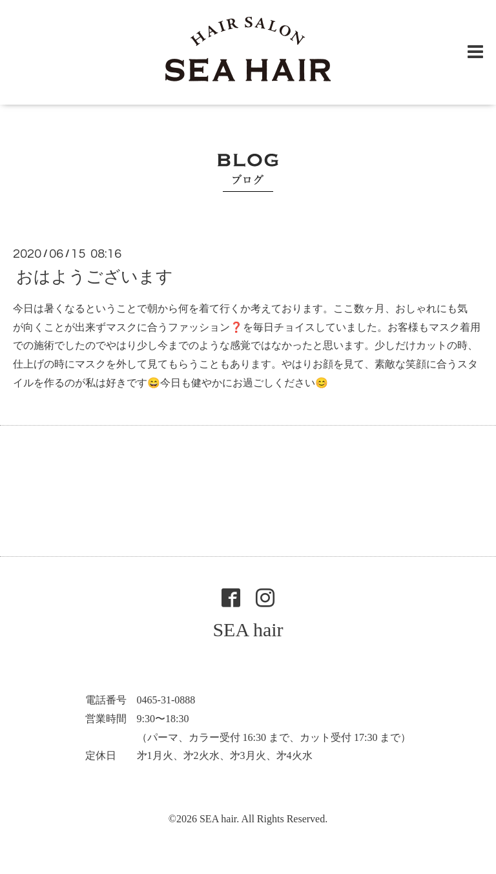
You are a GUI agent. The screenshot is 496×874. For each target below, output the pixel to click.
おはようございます (94, 276)
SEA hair (247, 629)
